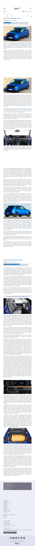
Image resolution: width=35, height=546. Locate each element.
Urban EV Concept (28, 43)
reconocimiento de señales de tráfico (15, 228)
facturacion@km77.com (7, 509)
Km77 (17, 9)
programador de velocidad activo (12, 221)
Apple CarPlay (6, 335)
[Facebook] (11, 538)
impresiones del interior (20, 190)
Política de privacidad (6, 524)
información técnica (10, 105)
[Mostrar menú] (4, 8)
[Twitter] (13, 538)
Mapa (10, 486)
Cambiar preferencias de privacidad (9, 525)
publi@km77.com (6, 506)
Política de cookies (6, 522)
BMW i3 (25, 176)
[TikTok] (24, 538)
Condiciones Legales (6, 523)
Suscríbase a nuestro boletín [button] (10, 532)
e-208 (27, 284)
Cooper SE (13, 285)
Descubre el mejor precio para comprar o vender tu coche (17, 296)
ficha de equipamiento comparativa (24, 194)
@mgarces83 (14, 20)
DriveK (4, 518)
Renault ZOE (15, 448)
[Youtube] (19, 538)
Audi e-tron (28, 180)
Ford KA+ (19, 109)
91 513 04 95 (10, 488)
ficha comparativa (11, 53)
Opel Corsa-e (17, 51)
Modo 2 (25, 146)
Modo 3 (15, 147)
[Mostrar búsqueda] (30, 9)
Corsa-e (5, 285)
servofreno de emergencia (26, 224)
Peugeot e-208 (24, 51)
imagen (9, 316)
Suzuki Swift (25, 109)
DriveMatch (5, 517)
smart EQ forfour (16, 117)
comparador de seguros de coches (14, 241)
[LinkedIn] (16, 538)
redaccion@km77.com (7, 502)
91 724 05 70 (11, 487)
